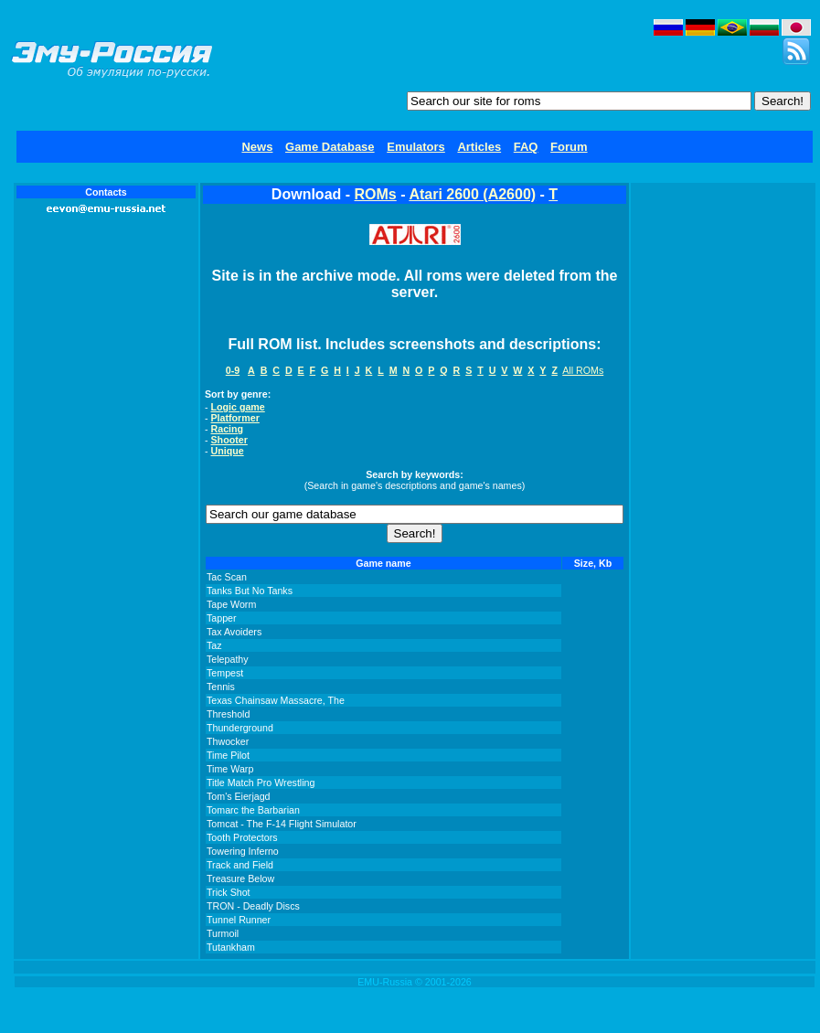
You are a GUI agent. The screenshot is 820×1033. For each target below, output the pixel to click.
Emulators (416, 147)
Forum (568, 147)
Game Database (330, 147)
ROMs (376, 194)
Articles (479, 147)
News (256, 147)
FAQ (526, 147)
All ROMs (582, 370)
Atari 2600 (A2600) (472, 194)
